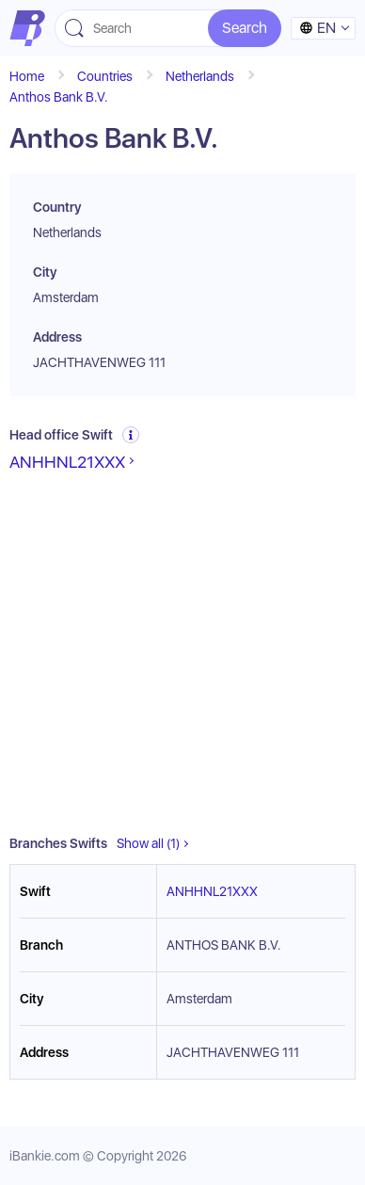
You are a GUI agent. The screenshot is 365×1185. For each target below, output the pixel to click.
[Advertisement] (182, 654)
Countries (105, 76)
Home (26, 76)
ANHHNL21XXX (67, 462)
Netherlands (200, 76)
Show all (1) (148, 843)
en (317, 28)
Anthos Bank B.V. (58, 96)
